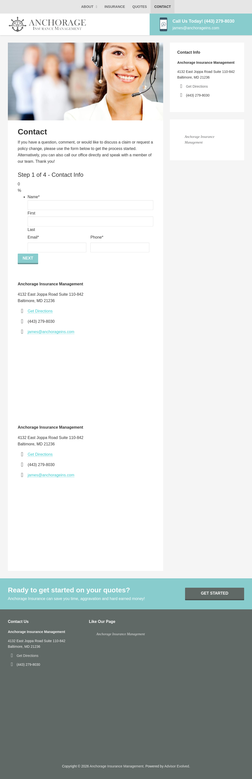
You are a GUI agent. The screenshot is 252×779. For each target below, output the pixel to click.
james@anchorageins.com (51, 332)
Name (34, 197)
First (31, 213)
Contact (162, 7)
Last (31, 229)
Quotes (139, 7)
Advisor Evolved (176, 766)
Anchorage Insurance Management (120, 634)
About (87, 7)
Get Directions (40, 311)
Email (33, 237)
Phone (96, 237)
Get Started (214, 593)
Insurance (115, 7)
